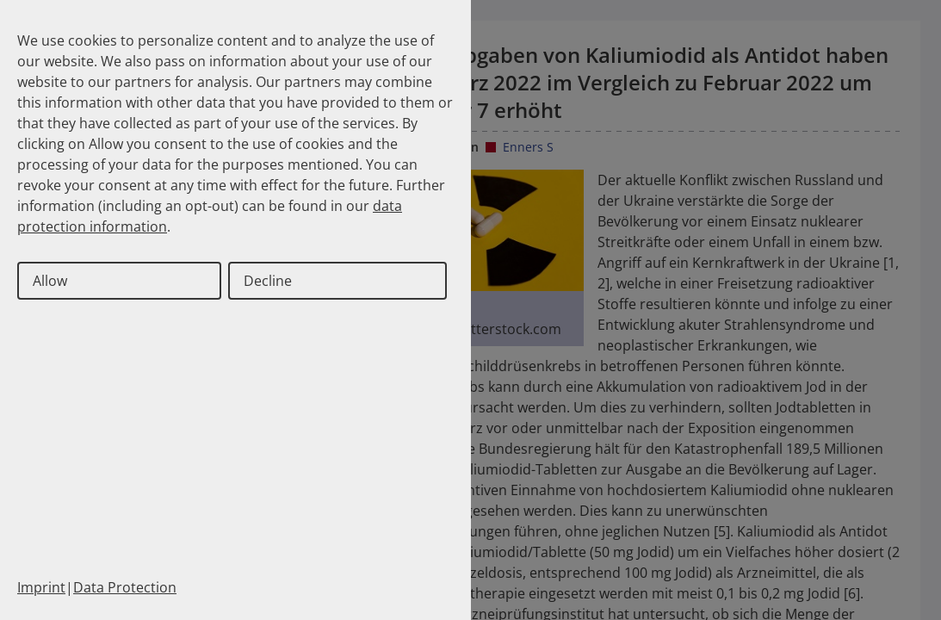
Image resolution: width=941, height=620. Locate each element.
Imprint (41, 587)
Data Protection (124, 587)
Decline (268, 280)
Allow (50, 280)
